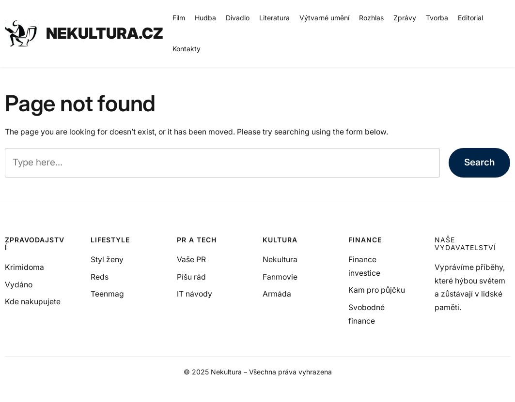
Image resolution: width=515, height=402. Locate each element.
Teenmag (107, 293)
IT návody (194, 293)
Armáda (277, 293)
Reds (100, 277)
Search (479, 162)
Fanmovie (280, 277)
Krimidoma (24, 267)
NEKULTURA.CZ (104, 33)
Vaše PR (191, 259)
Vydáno (18, 284)
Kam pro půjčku (376, 290)
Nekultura (280, 259)
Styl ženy (107, 259)
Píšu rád (191, 277)
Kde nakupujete (33, 301)
